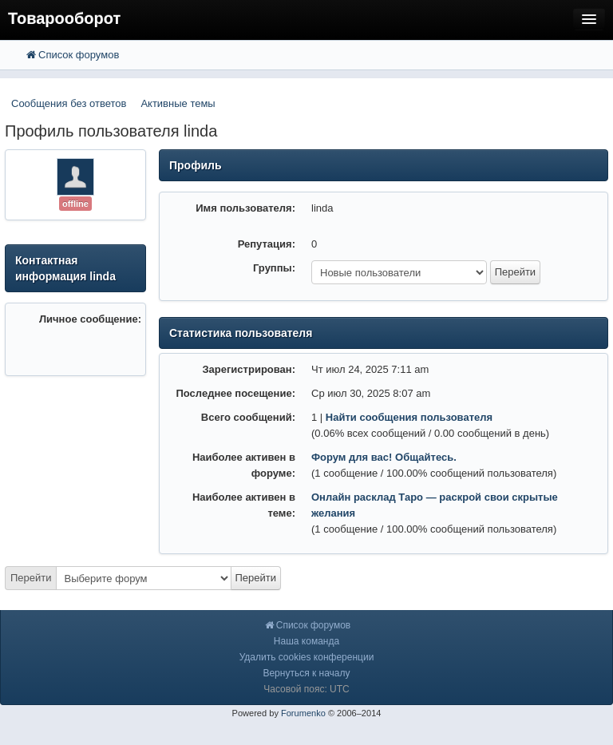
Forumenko (303, 713)
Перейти (31, 578)
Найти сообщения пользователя (409, 417)
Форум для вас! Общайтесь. (384, 457)
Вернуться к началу (306, 673)
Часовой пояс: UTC (306, 689)
